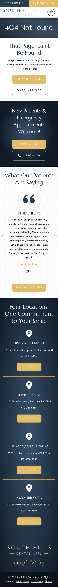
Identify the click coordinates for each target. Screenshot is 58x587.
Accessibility (37, 582)
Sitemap (49, 582)
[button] (51, 12)
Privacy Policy (22, 582)
